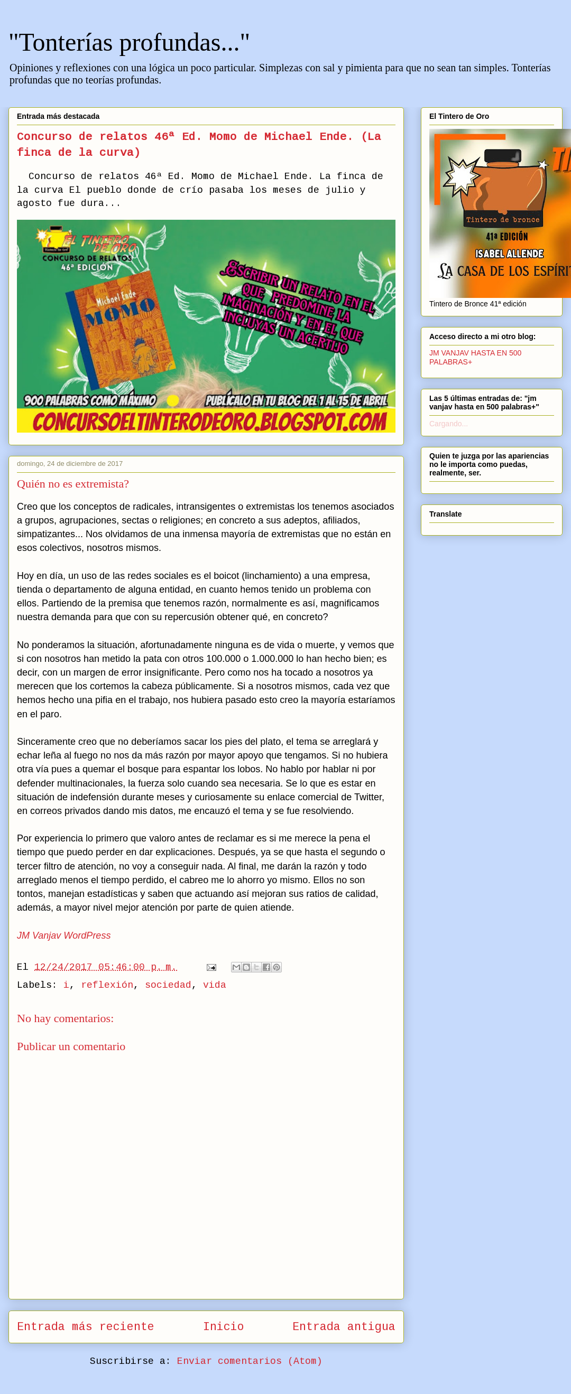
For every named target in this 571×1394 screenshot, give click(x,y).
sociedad (168, 985)
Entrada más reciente (85, 1327)
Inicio (223, 1327)
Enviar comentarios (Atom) (250, 1361)
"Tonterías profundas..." (129, 42)
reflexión (107, 985)
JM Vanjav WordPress (63, 935)
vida (214, 985)
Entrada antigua (343, 1327)
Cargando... (448, 423)
